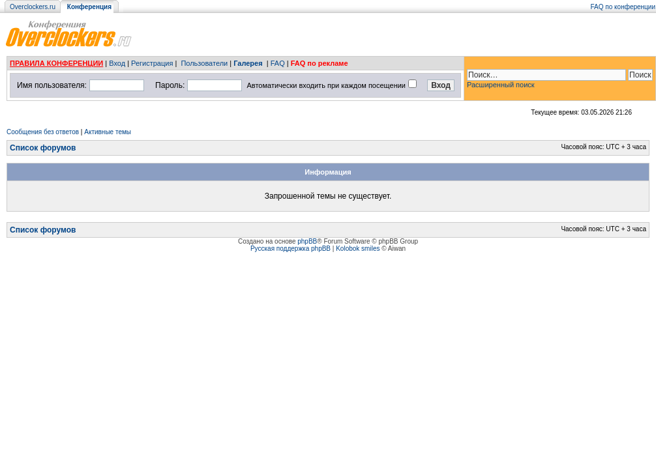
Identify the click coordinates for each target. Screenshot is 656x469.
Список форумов (43, 147)
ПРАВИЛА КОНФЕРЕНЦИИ (56, 63)
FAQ (278, 63)
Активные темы (107, 131)
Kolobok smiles (358, 248)
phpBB (307, 241)
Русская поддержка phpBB (290, 248)
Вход (117, 63)
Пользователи (204, 63)
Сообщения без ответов (43, 131)
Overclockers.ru (32, 6)
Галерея (247, 63)
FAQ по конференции (623, 6)
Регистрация (152, 63)
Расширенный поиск (501, 85)
